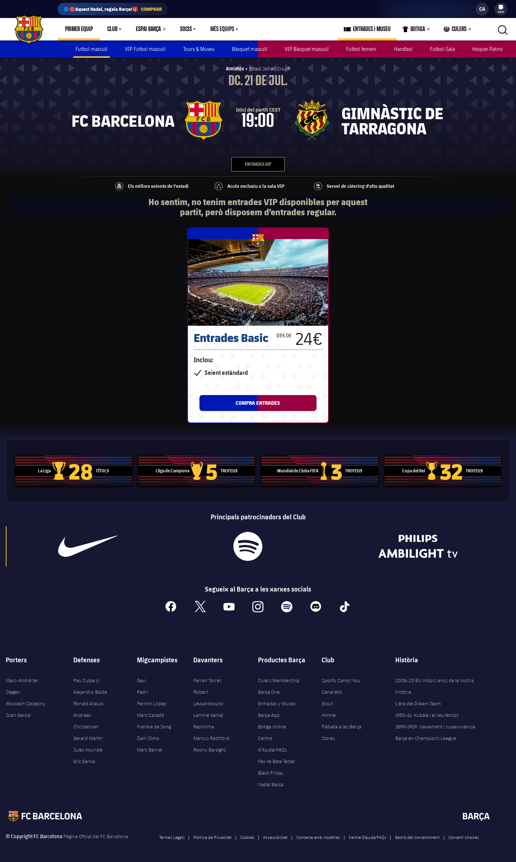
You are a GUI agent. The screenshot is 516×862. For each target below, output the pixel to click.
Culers (455, 31)
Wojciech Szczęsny (25, 702)
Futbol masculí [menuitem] (92, 49)
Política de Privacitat (212, 836)
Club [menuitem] (112, 29)
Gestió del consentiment (417, 836)
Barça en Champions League (425, 737)
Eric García (84, 760)
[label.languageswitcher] (482, 9)
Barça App (269, 714)
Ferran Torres (207, 679)
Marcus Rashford (211, 737)
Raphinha (203, 725)
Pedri (142, 691)
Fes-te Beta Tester (276, 760)
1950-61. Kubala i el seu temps (427, 714)
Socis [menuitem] (186, 29)
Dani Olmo (148, 737)
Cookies (247, 836)
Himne (329, 714)
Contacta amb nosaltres (318, 836)
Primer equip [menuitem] (79, 29)
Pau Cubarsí (86, 679)
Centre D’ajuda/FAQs (367, 836)
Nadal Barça (270, 783)
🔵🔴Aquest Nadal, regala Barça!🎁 (113, 9)
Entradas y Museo (277, 702)
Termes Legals (172, 836)
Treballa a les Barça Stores (341, 731)
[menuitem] (500, 7)
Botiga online (272, 725)
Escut (327, 702)
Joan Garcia (18, 714)
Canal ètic (332, 691)
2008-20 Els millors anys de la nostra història (434, 685)
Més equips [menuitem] (222, 29)
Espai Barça (148, 29)
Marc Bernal (149, 748)
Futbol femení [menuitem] (361, 49)
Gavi (141, 679)
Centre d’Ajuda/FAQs (272, 742)
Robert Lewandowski (208, 696)
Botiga (414, 31)
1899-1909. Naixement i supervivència (435, 725)
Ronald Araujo (88, 702)
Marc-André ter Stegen (22, 685)
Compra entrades (258, 401)
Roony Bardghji (209, 748)
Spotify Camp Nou (341, 679)
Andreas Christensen (86, 719)
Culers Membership (279, 679)
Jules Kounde (87, 748)
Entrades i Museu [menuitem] (372, 29)
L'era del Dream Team (418, 702)
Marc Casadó (150, 714)
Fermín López (151, 702)
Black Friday (271, 772)
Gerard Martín (88, 737)
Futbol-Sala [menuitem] (442, 49)
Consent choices (463, 836)
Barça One (269, 691)
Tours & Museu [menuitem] (199, 49)
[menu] (500, 9)
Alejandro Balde (90, 691)
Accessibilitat (275, 836)
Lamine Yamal (208, 714)
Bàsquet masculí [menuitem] (249, 49)
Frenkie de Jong (154, 725)
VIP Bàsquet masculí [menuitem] (307, 49)
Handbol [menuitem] (403, 49)
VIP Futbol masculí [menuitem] (145, 49)
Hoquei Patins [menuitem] (487, 49)
